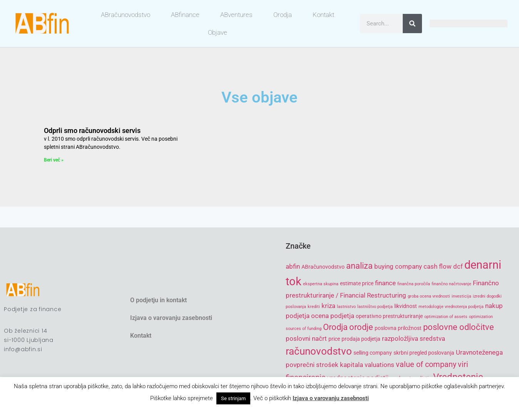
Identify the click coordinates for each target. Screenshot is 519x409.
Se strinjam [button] (233, 398)
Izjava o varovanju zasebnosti (171, 317)
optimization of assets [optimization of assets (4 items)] (445, 316)
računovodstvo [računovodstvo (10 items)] (319, 351)
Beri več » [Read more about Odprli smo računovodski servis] (54, 160)
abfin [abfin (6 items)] (293, 266)
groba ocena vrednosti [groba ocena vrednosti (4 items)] (429, 296)
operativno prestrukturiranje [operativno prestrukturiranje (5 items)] (389, 316)
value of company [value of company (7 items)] (426, 364)
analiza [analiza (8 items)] (359, 266)
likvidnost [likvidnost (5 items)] (405, 306)
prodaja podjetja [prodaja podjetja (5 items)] (361, 339)
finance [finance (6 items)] (385, 283)
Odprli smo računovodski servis (92, 130)
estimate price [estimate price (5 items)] (356, 283)
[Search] (412, 23)
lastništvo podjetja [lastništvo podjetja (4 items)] (375, 306)
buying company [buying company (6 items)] (398, 266)
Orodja (282, 15)
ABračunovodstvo (125, 15)
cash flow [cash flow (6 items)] (438, 266)
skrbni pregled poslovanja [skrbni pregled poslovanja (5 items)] (423, 353)
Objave (217, 32)
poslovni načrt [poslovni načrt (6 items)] (306, 338)
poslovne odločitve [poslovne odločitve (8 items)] (458, 327)
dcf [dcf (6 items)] (458, 266)
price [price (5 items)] (334, 339)
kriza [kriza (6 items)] (328, 306)
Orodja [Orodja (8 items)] (335, 327)
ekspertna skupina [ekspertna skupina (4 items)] (320, 283)
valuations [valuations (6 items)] (379, 365)
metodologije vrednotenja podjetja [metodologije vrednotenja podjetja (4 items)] (451, 306)
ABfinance (185, 15)
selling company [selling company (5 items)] (372, 353)
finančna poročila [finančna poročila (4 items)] (413, 283)
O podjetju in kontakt (158, 300)
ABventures (236, 15)
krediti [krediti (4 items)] (314, 306)
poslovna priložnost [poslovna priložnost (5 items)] (398, 328)
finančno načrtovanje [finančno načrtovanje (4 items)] (451, 283)
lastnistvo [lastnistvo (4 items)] (346, 306)
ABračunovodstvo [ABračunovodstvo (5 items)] (323, 267)
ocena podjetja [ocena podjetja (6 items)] (332, 316)
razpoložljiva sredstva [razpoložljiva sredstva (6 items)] (413, 338)
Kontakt (323, 15)
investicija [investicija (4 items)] (461, 296)
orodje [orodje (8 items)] (361, 327)
